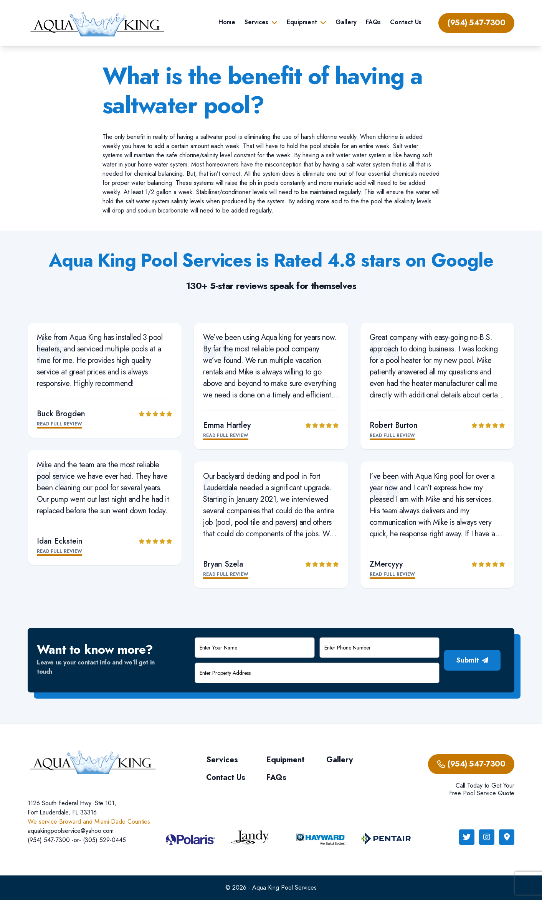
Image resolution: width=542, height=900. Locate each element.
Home (226, 22)
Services (256, 22)
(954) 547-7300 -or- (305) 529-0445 (77, 840)
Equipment (302, 22)
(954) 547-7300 (476, 22)
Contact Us (405, 22)
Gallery (346, 22)
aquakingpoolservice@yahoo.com (71, 830)
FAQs (373, 22)
